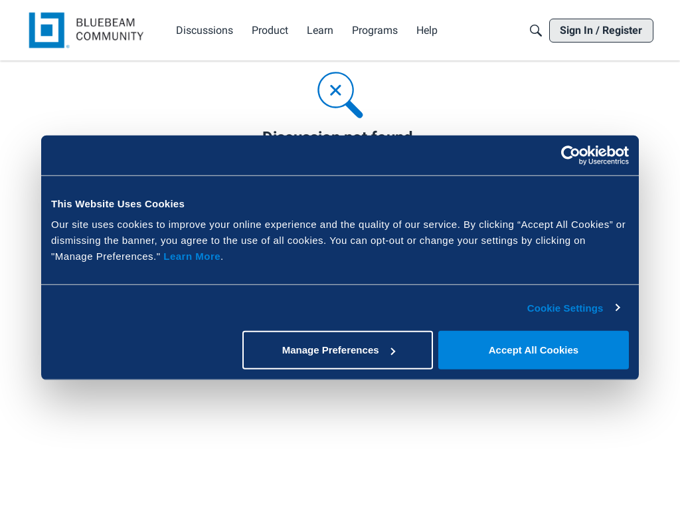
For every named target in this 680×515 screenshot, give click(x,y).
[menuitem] (204, 31)
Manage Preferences (338, 350)
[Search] (536, 31)
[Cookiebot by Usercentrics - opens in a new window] (571, 155)
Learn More (191, 256)
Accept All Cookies (533, 350)
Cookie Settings (565, 307)
